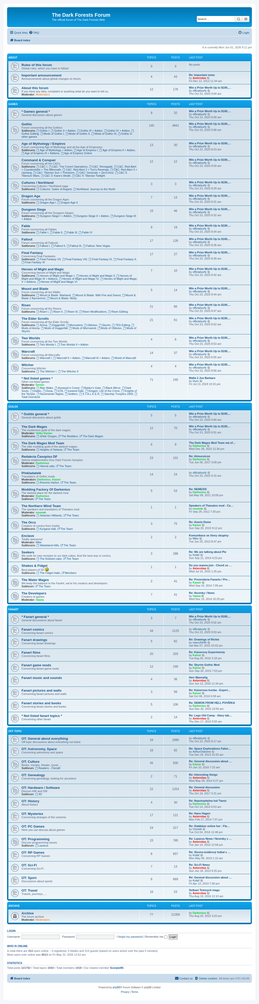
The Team (71, 449)
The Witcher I (46, 371)
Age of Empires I (86, 150)
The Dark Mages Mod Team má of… (212, 442)
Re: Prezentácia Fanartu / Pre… (209, 579)
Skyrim (105, 325)
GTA (58, 390)
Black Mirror (111, 387)
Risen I (42, 311)
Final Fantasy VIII (74, 259)
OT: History (30, 801)
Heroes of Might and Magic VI (57, 281)
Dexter (40, 384)
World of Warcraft (123, 357)
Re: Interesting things (203, 774)
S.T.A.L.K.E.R (89, 393)
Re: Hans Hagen (199, 813)
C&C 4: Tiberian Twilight (88, 175)
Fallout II (58, 245)
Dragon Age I (46, 202)
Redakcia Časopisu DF (39, 456)
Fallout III (74, 245)
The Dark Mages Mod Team (42, 443)
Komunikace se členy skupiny (209, 535)
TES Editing (121, 325)
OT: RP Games (33, 852)
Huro (196, 381)
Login (11, 930)
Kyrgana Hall (46, 528)
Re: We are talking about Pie (207, 551)
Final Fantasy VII (48, 259)
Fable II (56, 232)
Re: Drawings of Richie (204, 639)
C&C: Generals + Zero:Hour (95, 172)
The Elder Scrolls (35, 318)
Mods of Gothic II (78, 133)
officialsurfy (200, 90)
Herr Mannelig (198, 677)
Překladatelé (31, 473)
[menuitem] (34, 33)
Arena (41, 325)
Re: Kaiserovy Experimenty (207, 652)
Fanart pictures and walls (41, 690)
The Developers (33, 593)
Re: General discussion (204, 787)
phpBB (116, 987)
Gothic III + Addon (90, 130)
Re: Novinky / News (201, 592)
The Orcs (28, 522)
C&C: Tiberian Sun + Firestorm (53, 172)
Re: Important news (202, 74)
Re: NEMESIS (198, 489)
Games (13, 104)
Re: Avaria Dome (200, 522)
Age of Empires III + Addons (40, 153)
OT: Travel (29, 890)
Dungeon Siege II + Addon (91, 215)
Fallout (26, 239)
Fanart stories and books (41, 703)
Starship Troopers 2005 (117, 393)
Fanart (13, 609)
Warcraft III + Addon (96, 357)
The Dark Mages (34, 427)
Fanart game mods (36, 665)
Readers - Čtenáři (47, 768)
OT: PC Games (33, 826)
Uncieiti (197, 829)
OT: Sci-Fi (29, 865)
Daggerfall (57, 325)
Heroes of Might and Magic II (95, 275)
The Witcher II (68, 371)
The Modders (68, 436)
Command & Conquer (38, 160)
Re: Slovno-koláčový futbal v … (209, 852)
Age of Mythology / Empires (43, 144)
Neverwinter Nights (50, 393)
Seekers (27, 552)
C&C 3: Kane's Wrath (56, 175)
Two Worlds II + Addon (73, 344)
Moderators (43, 94)
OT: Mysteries (32, 814)
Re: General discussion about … (210, 761)
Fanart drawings (34, 640)
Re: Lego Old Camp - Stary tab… (210, 715)
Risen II (56, 311)
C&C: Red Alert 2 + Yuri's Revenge (85, 169)
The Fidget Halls (48, 572)
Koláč (196, 554)
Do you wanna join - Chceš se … (210, 565)
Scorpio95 (116, 967)
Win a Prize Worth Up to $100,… (210, 87)
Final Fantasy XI (33, 262)
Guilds (13, 406)
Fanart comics (32, 629)
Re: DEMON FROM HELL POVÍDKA (212, 702)
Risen (26, 305)
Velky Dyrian (44, 433)
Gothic (26, 124)
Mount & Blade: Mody (62, 298)
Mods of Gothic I (52, 133)
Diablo (35, 390)
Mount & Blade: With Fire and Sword (96, 295)
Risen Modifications (92, 311)
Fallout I (43, 245)
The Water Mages (35, 580)
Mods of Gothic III (103, 133)
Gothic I (42, 130)
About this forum (34, 88)
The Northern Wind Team (41, 506)
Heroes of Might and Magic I (55, 275)
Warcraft (28, 351)
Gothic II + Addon (63, 130)
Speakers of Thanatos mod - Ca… (211, 505)
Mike (38, 542)
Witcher (27, 365)
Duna (48, 390)
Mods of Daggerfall (54, 328)
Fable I (42, 232)
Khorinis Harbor (47, 482)
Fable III (70, 232)
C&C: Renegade (101, 166)
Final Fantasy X (125, 259)
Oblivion (90, 325)
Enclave (27, 536)
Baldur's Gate (91, 387)
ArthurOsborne (202, 751)
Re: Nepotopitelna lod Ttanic (208, 800)
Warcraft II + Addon (66, 357)
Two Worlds (30, 338)
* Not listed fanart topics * (41, 716)
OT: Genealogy (33, 775)
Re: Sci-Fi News (199, 864)
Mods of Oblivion (110, 328)
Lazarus (41, 845)
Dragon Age (30, 196)
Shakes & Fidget (34, 566)
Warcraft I (44, 357)
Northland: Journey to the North (94, 189)
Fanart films (30, 652)
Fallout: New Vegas (96, 245)
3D (38, 794)
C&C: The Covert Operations (68, 166)
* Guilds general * (35, 414)
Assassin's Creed (67, 387)
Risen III (71, 311)
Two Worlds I (46, 344)
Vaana (40, 599)
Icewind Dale (74, 390)
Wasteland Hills (47, 545)
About (12, 57)
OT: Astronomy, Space (39, 749)
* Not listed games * (37, 378)
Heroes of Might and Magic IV (79, 278)
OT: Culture (30, 762)
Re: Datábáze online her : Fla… (209, 826)
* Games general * (35, 111)
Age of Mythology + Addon (54, 150)
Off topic (15, 731)
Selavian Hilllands (49, 515)
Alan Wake (44, 387)
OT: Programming (35, 839)
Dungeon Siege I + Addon (54, 215)
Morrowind (74, 325)
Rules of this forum (36, 65)
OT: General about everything (44, 738)
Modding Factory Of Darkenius (45, 489)
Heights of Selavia (49, 449)
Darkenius (199, 445)
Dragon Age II (68, 202)
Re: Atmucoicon (199, 456)
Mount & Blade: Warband (53, 295)
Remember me (156, 936)
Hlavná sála (45, 466)
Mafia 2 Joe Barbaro (202, 377)
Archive (14, 906)
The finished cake (48, 558)
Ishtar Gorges (46, 436)
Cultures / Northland (37, 183)
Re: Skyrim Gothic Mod (204, 664)
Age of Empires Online (76, 153)
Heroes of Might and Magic (42, 269)
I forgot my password (130, 936)
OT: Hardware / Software (40, 788)
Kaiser (56, 479)
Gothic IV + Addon (117, 130)
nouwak (41, 512)
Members (68, 572)
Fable (25, 226)
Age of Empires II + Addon (117, 150)
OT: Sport (28, 878)
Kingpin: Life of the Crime (102, 390)
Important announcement (41, 75)
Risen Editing (118, 311)
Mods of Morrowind (82, 328)
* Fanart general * (35, 617)
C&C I (41, 166)
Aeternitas (199, 77)
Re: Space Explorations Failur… (210, 748)
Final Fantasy (32, 253)
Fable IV (85, 232)
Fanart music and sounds (41, 678)
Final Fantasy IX (100, 259)
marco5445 (200, 642)
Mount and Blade (34, 289)
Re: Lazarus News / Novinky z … (210, 838)
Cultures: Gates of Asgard (54, 189)
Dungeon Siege (33, 209)
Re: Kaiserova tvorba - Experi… (209, 690)
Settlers (71, 393)
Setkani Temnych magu (204, 890)
